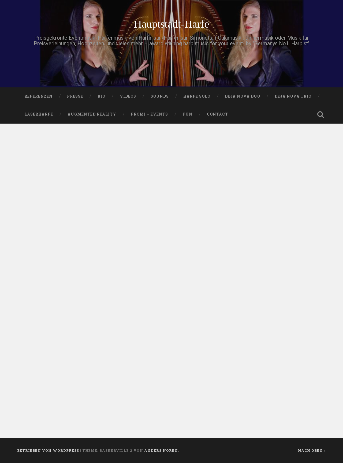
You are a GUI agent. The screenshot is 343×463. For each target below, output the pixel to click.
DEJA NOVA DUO (242, 96)
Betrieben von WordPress (48, 450)
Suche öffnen (320, 114)
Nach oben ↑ (312, 450)
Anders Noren (161, 450)
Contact (217, 114)
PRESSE (75, 96)
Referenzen (38, 96)
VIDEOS (128, 96)
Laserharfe (38, 114)
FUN (187, 114)
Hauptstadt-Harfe (171, 24)
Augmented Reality (92, 114)
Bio (101, 96)
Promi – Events (149, 114)
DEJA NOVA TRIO (293, 96)
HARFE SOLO (196, 96)
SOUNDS (160, 96)
